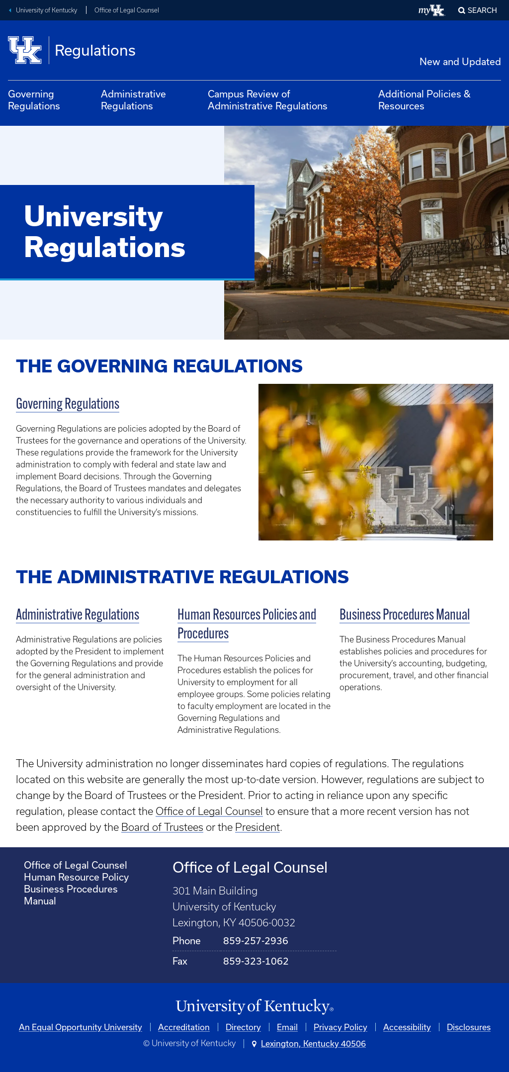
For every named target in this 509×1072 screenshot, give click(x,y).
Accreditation (184, 1027)
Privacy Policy (340, 1027)
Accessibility (407, 1027)
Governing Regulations (34, 99)
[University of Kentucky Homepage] (254, 1007)
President (257, 827)
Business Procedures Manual (404, 616)
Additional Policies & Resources (424, 99)
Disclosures (469, 1027)
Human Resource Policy (76, 877)
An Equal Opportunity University (80, 1027)
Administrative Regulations (133, 99)
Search (482, 10)
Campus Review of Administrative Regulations (268, 99)
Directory (243, 1027)
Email (287, 1027)
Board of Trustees (162, 827)
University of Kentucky (46, 10)
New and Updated (460, 61)
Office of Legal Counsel (126, 10)
